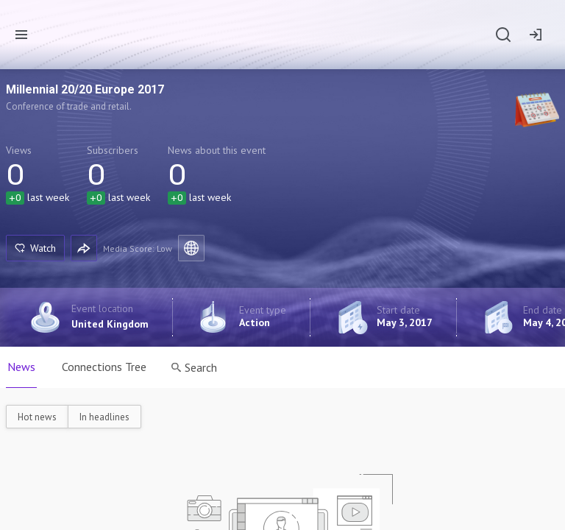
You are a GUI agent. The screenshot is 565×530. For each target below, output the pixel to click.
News (21, 366)
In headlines (104, 417)
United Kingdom (110, 324)
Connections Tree (104, 366)
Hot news (37, 417)
